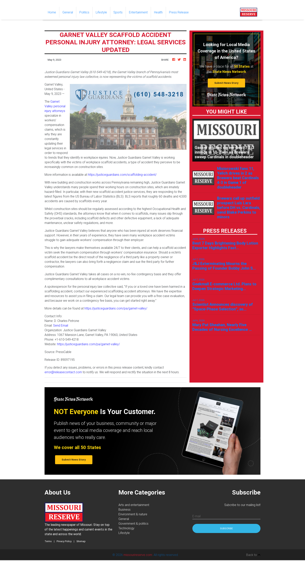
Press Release (179, 12)
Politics (84, 12)
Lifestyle (101, 12)
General (67, 12)
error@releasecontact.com (63, 372)
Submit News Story (226, 83)
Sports (118, 12)
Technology (126, 528)
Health (158, 12)
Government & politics (133, 523)
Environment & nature (132, 514)
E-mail (196, 516)
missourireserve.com (138, 555)
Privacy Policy (64, 541)
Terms (48, 541)
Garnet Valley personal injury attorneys (55, 106)
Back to (253, 555)
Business (124, 509)
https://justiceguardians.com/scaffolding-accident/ (122, 175)
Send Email (60, 325)
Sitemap (81, 541)
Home (53, 12)
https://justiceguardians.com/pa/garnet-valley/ (115, 308)
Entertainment (138, 12)
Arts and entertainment (133, 505)
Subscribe (226, 528)
